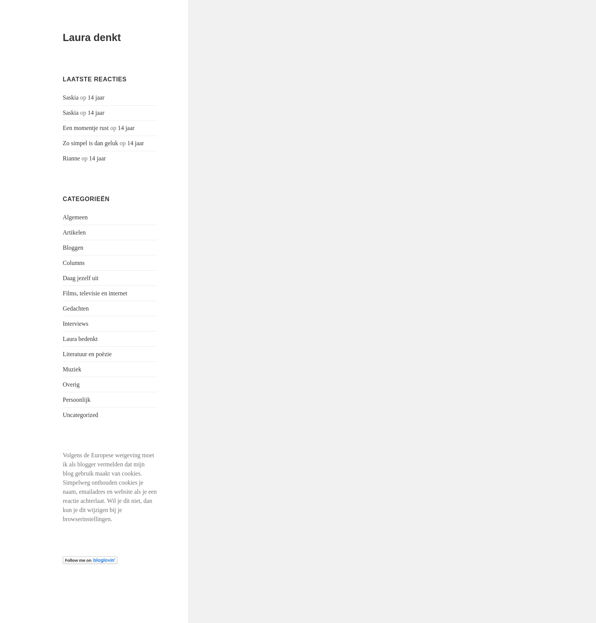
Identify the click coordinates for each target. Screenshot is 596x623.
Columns (74, 263)
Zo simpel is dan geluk (90, 143)
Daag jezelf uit (80, 278)
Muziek (72, 369)
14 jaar (96, 97)
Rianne (71, 158)
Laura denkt (92, 37)
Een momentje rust (86, 128)
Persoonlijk (76, 399)
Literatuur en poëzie (87, 354)
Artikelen (74, 232)
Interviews (76, 323)
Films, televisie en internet (95, 293)
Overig (71, 384)
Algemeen (75, 217)
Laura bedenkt (80, 339)
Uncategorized (80, 415)
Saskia (71, 97)
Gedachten (76, 308)
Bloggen (73, 247)
